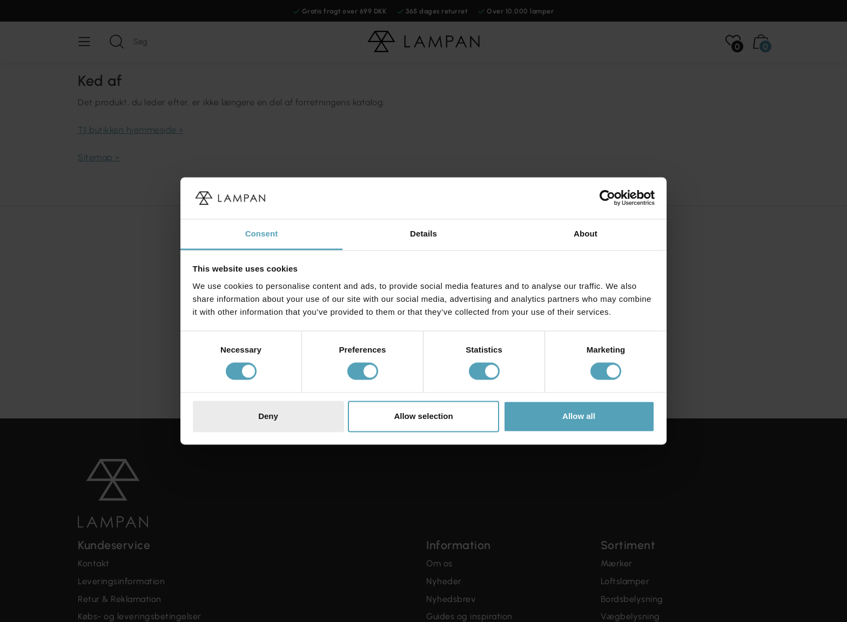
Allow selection (423, 416)
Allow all (578, 416)
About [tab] (585, 233)
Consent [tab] (261, 233)
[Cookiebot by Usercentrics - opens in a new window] (607, 198)
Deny (268, 416)
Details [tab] (423, 233)
